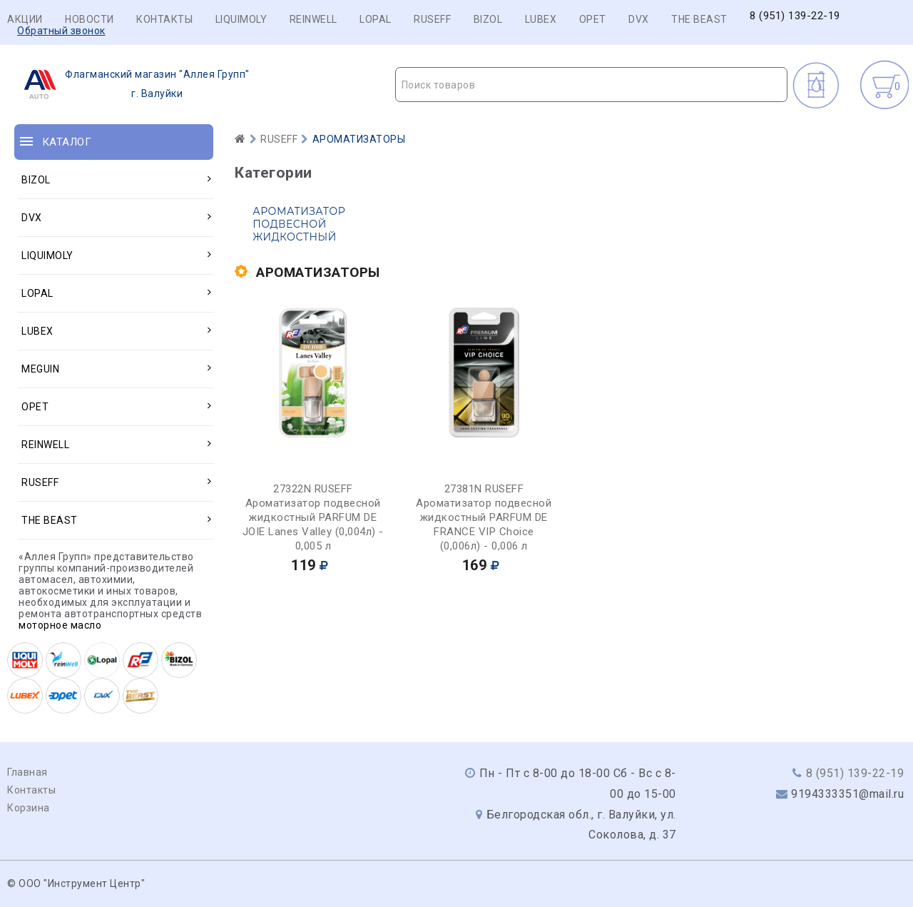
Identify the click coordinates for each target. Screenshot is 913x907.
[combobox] (591, 84)
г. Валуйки (132, 84)
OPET (592, 19)
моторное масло (60, 625)
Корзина (28, 808)
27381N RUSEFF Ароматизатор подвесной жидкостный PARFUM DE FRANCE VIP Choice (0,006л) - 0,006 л (483, 517)
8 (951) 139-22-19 (795, 16)
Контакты (164, 19)
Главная (27, 772)
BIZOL (488, 19)
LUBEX (541, 19)
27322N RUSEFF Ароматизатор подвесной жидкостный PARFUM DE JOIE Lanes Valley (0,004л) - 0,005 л (313, 517)
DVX (638, 19)
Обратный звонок (61, 30)
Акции (25, 19)
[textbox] (591, 85)
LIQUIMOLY (241, 19)
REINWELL (313, 19)
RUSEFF (432, 19)
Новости (89, 19)
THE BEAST (699, 19)
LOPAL (375, 19)
